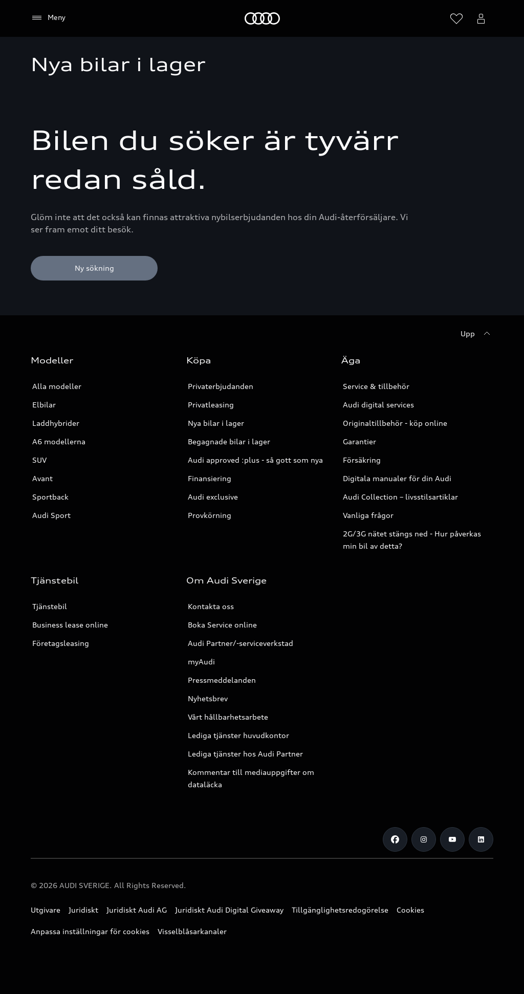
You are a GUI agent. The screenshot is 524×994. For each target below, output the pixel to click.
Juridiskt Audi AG (136, 909)
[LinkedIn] (481, 839)
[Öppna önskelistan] (456, 18)
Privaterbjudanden (220, 386)
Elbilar (44, 404)
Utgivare (45, 909)
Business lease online (70, 624)
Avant (42, 478)
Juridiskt (83, 909)
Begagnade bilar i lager (229, 441)
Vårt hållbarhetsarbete (228, 716)
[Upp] (477, 334)
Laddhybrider (55, 423)
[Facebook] (395, 839)
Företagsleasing (60, 643)
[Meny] (262, 18)
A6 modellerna (58, 441)
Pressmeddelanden (222, 680)
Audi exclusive (213, 496)
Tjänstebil (49, 606)
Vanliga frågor (368, 515)
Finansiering (209, 478)
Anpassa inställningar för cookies (90, 931)
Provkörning (209, 515)
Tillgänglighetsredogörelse (340, 909)
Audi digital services (378, 404)
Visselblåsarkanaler (192, 931)
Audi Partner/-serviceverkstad (240, 643)
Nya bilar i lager (216, 423)
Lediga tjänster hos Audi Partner (245, 753)
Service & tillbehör (376, 386)
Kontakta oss (211, 606)
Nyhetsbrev (208, 698)
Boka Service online (222, 624)
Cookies (410, 909)
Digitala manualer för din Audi (397, 478)
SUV (39, 460)
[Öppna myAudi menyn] (481, 18)
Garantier (359, 441)
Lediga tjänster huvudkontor (238, 735)
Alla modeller (56, 386)
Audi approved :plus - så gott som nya (255, 460)
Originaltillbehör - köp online (395, 423)
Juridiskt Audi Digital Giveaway (229, 909)
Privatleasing (211, 404)
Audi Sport (51, 515)
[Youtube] (452, 839)
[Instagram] (423, 839)
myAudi (201, 661)
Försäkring (362, 460)
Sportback (50, 496)
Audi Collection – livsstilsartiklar (400, 496)
